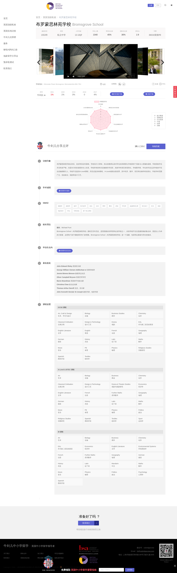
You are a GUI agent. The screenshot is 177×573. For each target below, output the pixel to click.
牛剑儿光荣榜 (9, 37)
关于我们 (7, 553)
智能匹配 (156, 146)
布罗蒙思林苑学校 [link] (68, 17)
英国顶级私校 (9, 25)
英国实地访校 (9, 31)
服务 (5, 43)
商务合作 (24, 553)
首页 (5, 18)
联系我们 (7, 68)
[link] (38, 17)
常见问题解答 (59, 553)
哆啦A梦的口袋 (10, 50)
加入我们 (41, 553)
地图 (103, 84)
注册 (150, 5)
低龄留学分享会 (10, 56)
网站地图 (41, 558)
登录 (157, 5)
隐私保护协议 (59, 558)
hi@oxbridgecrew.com (145, 551)
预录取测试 (8, 62)
